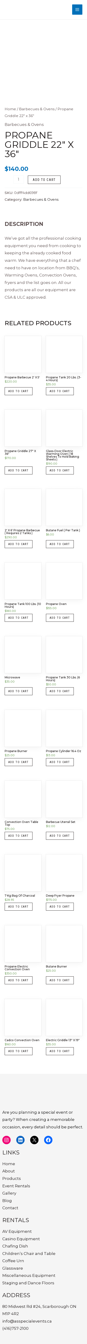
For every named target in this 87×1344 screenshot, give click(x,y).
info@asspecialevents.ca (27, 1321)
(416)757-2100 (15, 1328)
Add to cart (44, 180)
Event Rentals (16, 1186)
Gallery (9, 1193)
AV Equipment (17, 1231)
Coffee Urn (13, 1260)
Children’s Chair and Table (28, 1253)
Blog (7, 1200)
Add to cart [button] (18, 391)
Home (10, 109)
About (8, 1171)
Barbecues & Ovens (37, 109)
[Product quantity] (18, 180)
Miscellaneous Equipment (28, 1275)
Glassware (12, 1268)
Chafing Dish (15, 1246)
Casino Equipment (21, 1239)
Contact (10, 1208)
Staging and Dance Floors (28, 1283)
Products (11, 1178)
